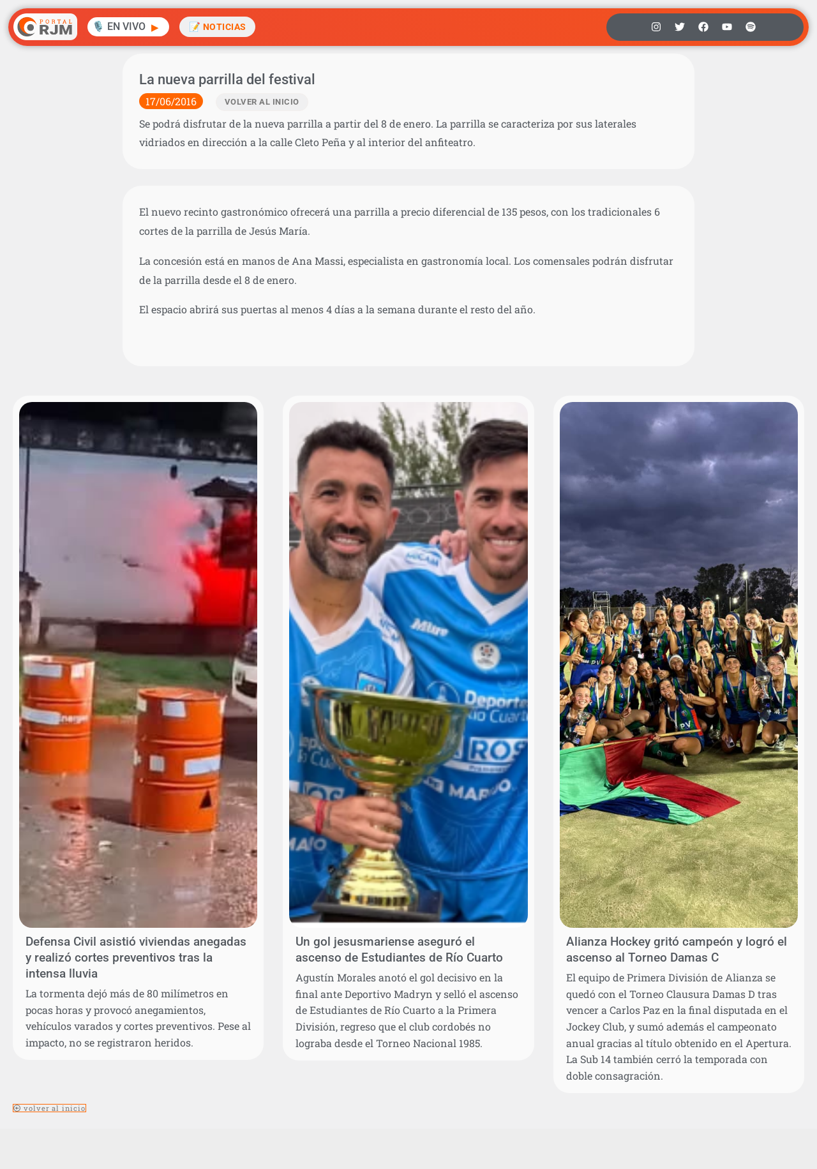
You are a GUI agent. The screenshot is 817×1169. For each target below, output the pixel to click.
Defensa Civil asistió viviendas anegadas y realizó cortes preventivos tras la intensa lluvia (136, 957)
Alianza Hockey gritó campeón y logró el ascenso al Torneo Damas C (676, 949)
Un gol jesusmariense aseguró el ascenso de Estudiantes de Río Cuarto (399, 949)
